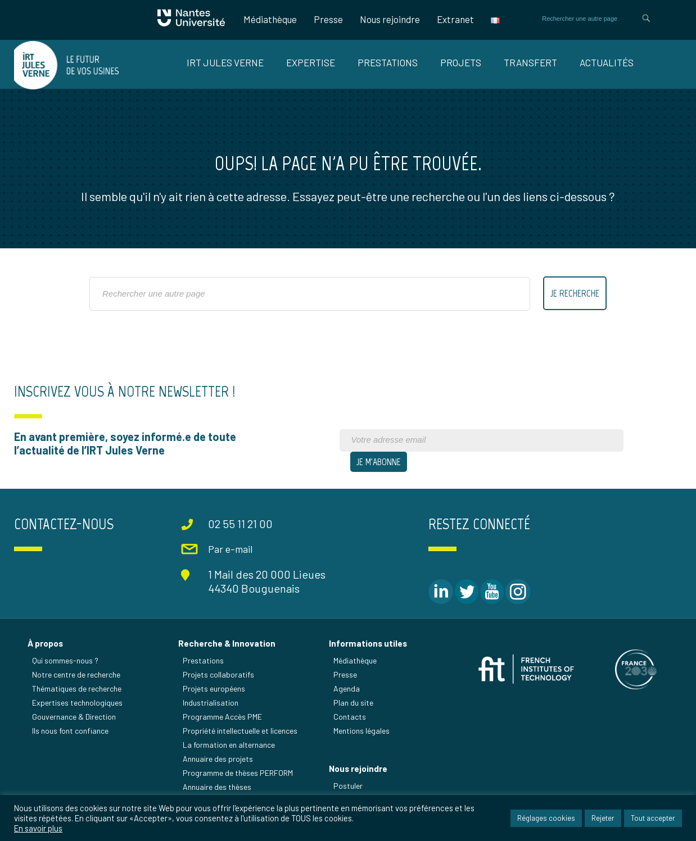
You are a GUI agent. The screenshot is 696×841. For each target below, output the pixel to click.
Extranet (455, 19)
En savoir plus (38, 828)
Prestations (388, 62)
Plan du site (353, 702)
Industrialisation (210, 702)
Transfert (530, 62)
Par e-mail (230, 549)
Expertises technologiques (77, 702)
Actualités (607, 62)
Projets (460, 62)
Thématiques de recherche (76, 688)
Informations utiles (368, 643)
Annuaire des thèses (217, 787)
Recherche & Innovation (226, 643)
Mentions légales (361, 730)
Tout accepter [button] (653, 817)
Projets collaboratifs (218, 674)
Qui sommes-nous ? (65, 660)
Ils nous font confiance (70, 730)
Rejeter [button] (602, 817)
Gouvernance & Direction (74, 716)
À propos (45, 643)
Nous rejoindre (390, 19)
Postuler (348, 785)
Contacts (349, 716)
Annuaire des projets (218, 758)
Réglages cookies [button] (546, 817)
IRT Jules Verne (225, 62)
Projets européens (214, 688)
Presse (328, 19)
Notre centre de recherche (76, 674)
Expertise (310, 62)
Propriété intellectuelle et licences (240, 730)
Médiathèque (270, 19)
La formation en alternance (229, 744)
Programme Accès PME (222, 716)
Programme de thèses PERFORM (238, 773)
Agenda (346, 688)
